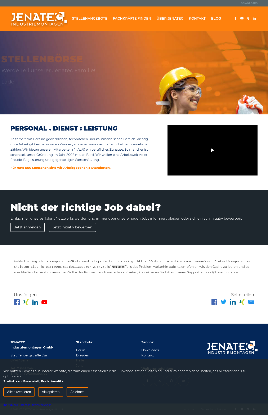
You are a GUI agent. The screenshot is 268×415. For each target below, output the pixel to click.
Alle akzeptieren (19, 392)
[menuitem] (248, 3)
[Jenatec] (39, 18)
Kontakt (147, 355)
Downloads (249, 3)
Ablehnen (77, 392)
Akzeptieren (51, 392)
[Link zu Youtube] (242, 18)
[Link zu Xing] (248, 18)
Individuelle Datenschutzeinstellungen (27, 404)
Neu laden (118, 266)
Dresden (82, 355)
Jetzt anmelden (27, 227)
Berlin (80, 350)
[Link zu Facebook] (235, 18)
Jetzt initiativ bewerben (72, 227)
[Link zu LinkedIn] (254, 18)
